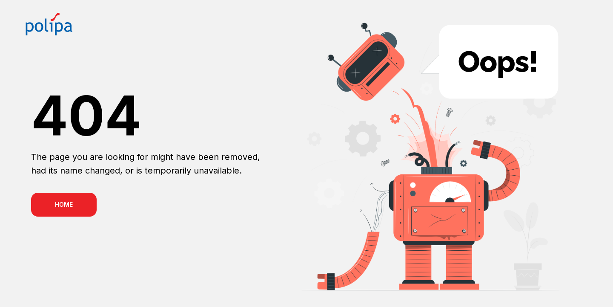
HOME (64, 204)
